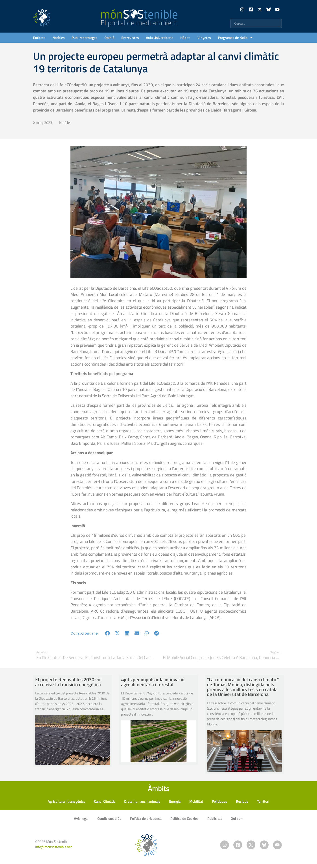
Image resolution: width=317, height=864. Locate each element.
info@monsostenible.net (53, 846)
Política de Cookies (184, 818)
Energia (175, 801)
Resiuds (242, 801)
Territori (263, 801)
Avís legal (81, 818)
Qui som (237, 818)
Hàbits (185, 37)
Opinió (109, 37)
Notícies (58, 37)
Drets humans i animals (142, 801)
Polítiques (219, 801)
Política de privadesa (146, 818)
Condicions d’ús (109, 818)
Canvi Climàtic (104, 801)
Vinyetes (204, 37)
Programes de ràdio (235, 38)
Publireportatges (84, 37)
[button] (107, 633)
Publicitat (214, 818)
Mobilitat (196, 801)
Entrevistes (130, 37)
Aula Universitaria (159, 37)
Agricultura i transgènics (66, 801)
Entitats (39, 37)
